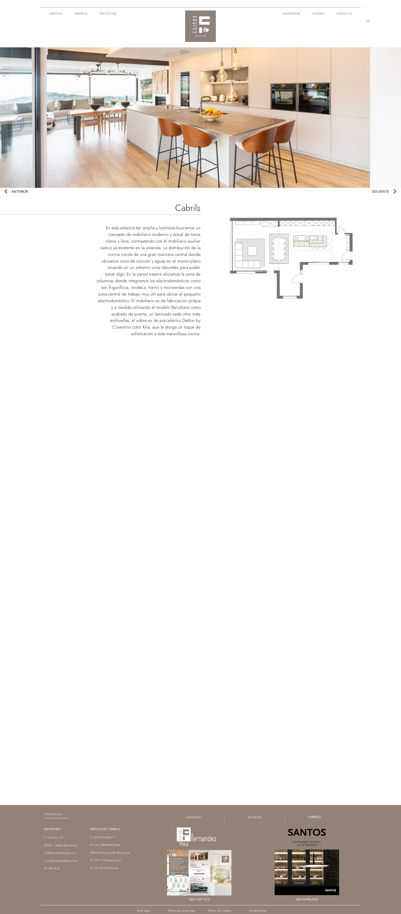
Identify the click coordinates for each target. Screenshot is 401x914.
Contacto (344, 13)
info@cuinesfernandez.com (60, 853)
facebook (255, 817)
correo (314, 817)
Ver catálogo (307, 899)
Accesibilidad (257, 910)
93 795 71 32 (98, 860)
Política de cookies (219, 910)
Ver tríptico (199, 899)
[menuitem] (368, 21)
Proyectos (107, 13)
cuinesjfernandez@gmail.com (61, 861)
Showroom (291, 13)
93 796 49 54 (98, 868)
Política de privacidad (181, 910)
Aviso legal (143, 910)
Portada (55, 13)
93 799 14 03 (52, 868)
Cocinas (318, 13)
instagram (193, 817)
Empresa (81, 13)
